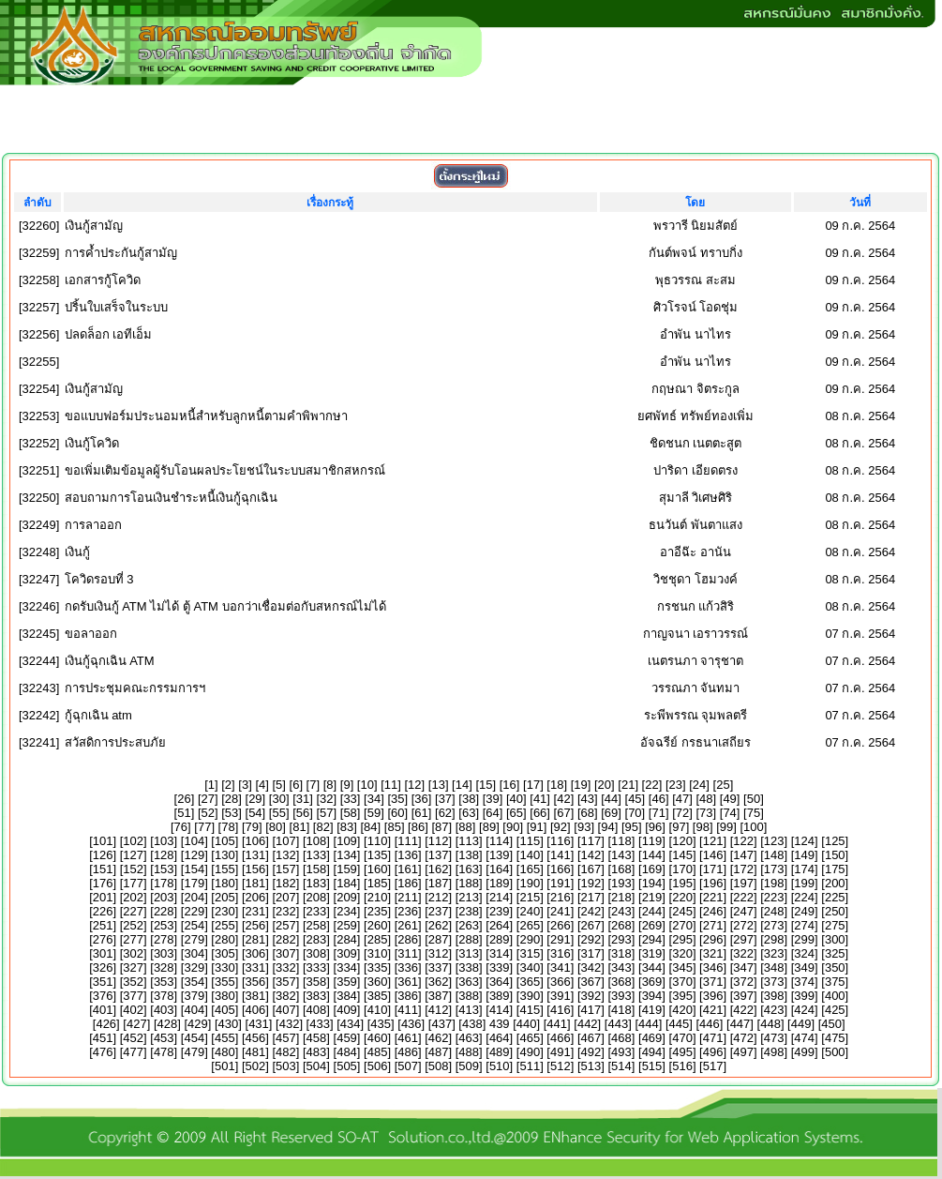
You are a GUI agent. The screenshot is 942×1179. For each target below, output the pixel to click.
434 (350, 1024)
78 (227, 827)
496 (713, 1052)
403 (164, 1010)
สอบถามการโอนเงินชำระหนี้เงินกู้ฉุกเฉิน (171, 498)
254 (194, 925)
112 (438, 841)
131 (256, 855)
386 (407, 996)
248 (774, 911)
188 (468, 883)
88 (464, 827)
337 (438, 967)
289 (499, 939)
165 (529, 869)
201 (103, 897)
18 (556, 785)
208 (317, 897)
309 (346, 953)
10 (366, 785)
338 (468, 967)
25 (722, 785)
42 (563, 799)
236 (407, 911)
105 (225, 841)
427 (137, 1024)
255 (225, 925)
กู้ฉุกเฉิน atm (98, 715)
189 (499, 883)
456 (256, 1038)
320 (682, 953)
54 (255, 813)
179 (194, 883)
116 (560, 841)
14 (462, 785)
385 (377, 996)
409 (346, 1010)
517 (713, 1066)
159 (346, 869)
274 (804, 925)
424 (804, 1010)
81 (299, 827)
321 (713, 953)
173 (774, 869)
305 (225, 953)
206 (256, 897)
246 (713, 911)
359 (346, 982)
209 (346, 897)
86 (418, 827)
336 (407, 967)
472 (743, 1038)
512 (560, 1066)
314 (499, 953)
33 (349, 799)
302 (133, 953)
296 (713, 939)
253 (164, 925)
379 (194, 996)
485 (377, 1052)
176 (103, 883)
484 (346, 1052)
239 (499, 911)
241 (560, 911)
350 (835, 967)
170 (682, 869)
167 (591, 869)
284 (346, 939)
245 (682, 911)
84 (370, 827)
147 (743, 855)
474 (804, 1038)
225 (835, 897)
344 (652, 967)
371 (713, 982)
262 (438, 925)
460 (377, 1038)
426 (106, 1024)
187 (438, 883)
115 (529, 841)
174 (804, 869)
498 (774, 1052)
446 (709, 1024)
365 (529, 982)
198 (774, 883)
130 (225, 855)
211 (407, 897)
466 (560, 1038)
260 (377, 925)
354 (194, 982)
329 (194, 967)
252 (133, 925)
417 (591, 1010)
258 (317, 925)
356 (256, 982)
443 (617, 1024)
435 (380, 1024)
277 (133, 939)
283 (317, 939)
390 (529, 996)
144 (652, 855)
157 (286, 869)
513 (591, 1066)
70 (634, 813)
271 (713, 925)
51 (183, 813)
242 (591, 911)
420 (682, 1010)
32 (326, 799)
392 (591, 996)
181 (256, 883)
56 (302, 813)
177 (133, 883)
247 (743, 911)
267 (591, 925)
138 (468, 855)
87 (441, 827)
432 (289, 1024)
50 (753, 799)
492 (591, 1052)
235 (377, 911)
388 (468, 996)
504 (317, 1066)
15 (485, 785)
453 (164, 1038)
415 (529, 1010)
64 (492, 813)
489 (499, 1052)
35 (397, 799)
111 (407, 841)
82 (322, 827)
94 (607, 827)
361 (407, 982)
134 (346, 855)
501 (225, 1066)
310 (377, 953)
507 (407, 1066)
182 (286, 883)
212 (438, 897)
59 (374, 813)
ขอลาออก (91, 634)
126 (103, 855)
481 (256, 1052)
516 (682, 1066)
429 (197, 1024)
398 (774, 996)
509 (468, 1066)
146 (713, 855)
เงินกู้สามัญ (94, 226)
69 (611, 813)
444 (648, 1024)
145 (682, 855)
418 (621, 1010)
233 (317, 911)
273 (774, 925)
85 (393, 827)
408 (317, 1010)
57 (326, 813)
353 (164, 982)
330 (225, 967)
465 (529, 1038)
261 (407, 925)
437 (441, 1024)
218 (621, 897)
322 (743, 953)
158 (317, 869)
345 (682, 967)
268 (621, 925)
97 (678, 827)
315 (529, 953)
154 (194, 869)
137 (438, 855)
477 (133, 1052)
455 (225, 1038)
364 (499, 982)
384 (346, 996)
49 (729, 799)
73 (705, 813)
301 (103, 953)
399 (804, 996)
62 (445, 813)
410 (377, 1010)
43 (587, 799)
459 (346, 1038)
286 (407, 939)
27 (208, 799)
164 (499, 869)
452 (133, 1038)
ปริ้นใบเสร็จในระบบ (116, 307)
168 (621, 869)
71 (658, 813)
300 (835, 939)
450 (831, 1024)
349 (804, 967)
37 (445, 799)
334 (346, 967)
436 (411, 1024)
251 (103, 925)
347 (743, 967)
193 (621, 883)
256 (256, 925)
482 (286, 1052)
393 (621, 996)
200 (835, 883)
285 (377, 939)
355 (225, 982)
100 (753, 827)
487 (438, 1052)
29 (255, 799)
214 (499, 897)
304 (194, 953)
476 (103, 1052)
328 (164, 967)
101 (103, 841)
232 (286, 911)
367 (591, 982)
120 (682, 841)
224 (804, 897)
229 (194, 911)
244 (652, 911)
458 (317, 1038)
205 (225, 897)
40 (516, 799)
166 (560, 869)
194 (652, 883)
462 (438, 1038)
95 (631, 827)
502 (256, 1066)
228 (164, 911)
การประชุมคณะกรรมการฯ (135, 688)
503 (286, 1066)
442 (587, 1024)
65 (516, 813)
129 (194, 855)
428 (167, 1024)
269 (652, 925)
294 (652, 939)
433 (319, 1024)
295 (682, 939)
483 (317, 1052)
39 (492, 799)
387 (438, 996)
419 (652, 1010)
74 (729, 813)
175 (835, 869)
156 (256, 869)
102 (133, 841)
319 (652, 953)
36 (420, 799)
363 (468, 982)
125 (835, 841)
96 (655, 827)
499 (804, 1052)
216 (560, 897)
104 (194, 841)
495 (682, 1052)
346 (713, 967)
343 (621, 967)
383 (317, 996)
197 (743, 883)
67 (563, 813)
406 (256, 1010)
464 (499, 1038)
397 (743, 996)
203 (164, 897)
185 (377, 883)
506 (377, 1066)
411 (407, 1010)
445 (679, 1024)
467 (591, 1038)
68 (587, 813)
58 (349, 813)
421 (713, 1010)
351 (103, 982)
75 (753, 813)
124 (804, 841)
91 (536, 827)
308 (317, 953)
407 (286, 1010)
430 (228, 1024)
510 (499, 1066)
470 (682, 1038)
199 (804, 883)
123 (774, 841)
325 (835, 953)
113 (468, 841)
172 (743, 869)
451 (103, 1038)
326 (103, 967)
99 (726, 827)
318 (621, 953)
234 (346, 911)
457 (286, 1038)
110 (377, 841)
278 (164, 939)
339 (499, 967)
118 (621, 841)
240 (529, 911)
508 (438, 1066)
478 (164, 1052)
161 (407, 869)
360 (377, 982)
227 (133, 911)
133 (317, 855)
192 (591, 883)
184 (346, 883)
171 (713, 869)
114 (499, 841)
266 (560, 925)
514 (621, 1066)
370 (682, 982)
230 (225, 911)
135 (377, 855)
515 (652, 1066)
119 (652, 841)
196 (713, 883)
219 (652, 897)
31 (302, 799)
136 (407, 855)
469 (652, 1038)
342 (591, 967)
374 (804, 982)
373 (774, 982)
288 (468, 939)
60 (397, 813)
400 (835, 996)
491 (560, 1052)
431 (258, 1024)
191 (560, 883)
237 (438, 911)
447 (740, 1024)
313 (468, 953)
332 (286, 967)
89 (489, 827)
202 (133, 897)
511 (529, 1066)
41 (539, 799)
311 (407, 953)
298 (774, 939)
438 (472, 1024)
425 (835, 1010)
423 (774, 1010)
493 (621, 1052)
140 (529, 855)
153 (164, 869)
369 (652, 982)
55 (278, 813)
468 (621, 1038)
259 (346, 925)
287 (438, 939)
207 (286, 897)
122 (743, 841)
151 (103, 869)
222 (743, 897)
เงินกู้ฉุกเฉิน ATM (110, 661)
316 (560, 953)
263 (468, 925)
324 (804, 953)
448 (770, 1024)
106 (256, 841)
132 (286, 855)
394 (652, 996)
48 (705, 799)
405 (225, 1010)
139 (499, 855)
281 (256, 939)
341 (560, 967)
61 (420, 813)
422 (743, 1010)
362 (438, 982)
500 (835, 1052)
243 (621, 911)
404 (194, 1010)
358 (317, 982)
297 (743, 939)
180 (225, 883)
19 (580, 785)
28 (231, 799)
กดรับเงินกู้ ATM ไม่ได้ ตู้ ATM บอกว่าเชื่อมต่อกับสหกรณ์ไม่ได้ (225, 606)
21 (628, 785)
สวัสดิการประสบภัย (115, 742)
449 (801, 1024)
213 (468, 897)
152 (133, 869)
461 (407, 1038)
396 (713, 996)
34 (374, 799)
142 (591, 855)
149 (804, 855)
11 (390, 785)
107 (286, 841)
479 (194, 1052)
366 (560, 982)
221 (713, 897)
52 (208, 813)
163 (468, 869)
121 (713, 841)
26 (183, 799)
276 (103, 939)
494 (652, 1052)
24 (699, 785)
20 (604, 785)
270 (682, 925)
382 (286, 996)
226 (103, 911)
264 (499, 925)
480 (225, 1052)
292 (591, 939)
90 (512, 827)
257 (286, 925)
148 (774, 855)
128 (164, 855)
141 (560, 855)
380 (225, 996)
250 (835, 911)
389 (499, 996)
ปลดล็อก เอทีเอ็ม (109, 334)
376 (103, 996)
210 (377, 897)
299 (804, 939)
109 (346, 841)
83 (346, 827)
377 (133, 996)
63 (468, 813)
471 (713, 1038)
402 (133, 1010)
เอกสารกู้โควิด (103, 280)
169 (652, 869)
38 (468, 799)
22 (651, 785)
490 (529, 1052)
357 (286, 982)
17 (533, 785)
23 (675, 785)
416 (560, 1010)
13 (437, 785)
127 (133, 855)
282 (286, 939)
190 (529, 883)
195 (682, 883)
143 (621, 855)
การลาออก (93, 525)
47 (682, 799)
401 (103, 1010)
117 (591, 841)
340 (529, 967)
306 (256, 953)
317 (591, 953)
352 (133, 982)
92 (560, 827)
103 (164, 841)
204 (194, 897)
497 (743, 1052)
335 (377, 967)
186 (407, 883)
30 (278, 799)
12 (414, 785)
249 (804, 911)
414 (499, 1010)
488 (468, 1052)
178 (164, 883)
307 (286, 953)
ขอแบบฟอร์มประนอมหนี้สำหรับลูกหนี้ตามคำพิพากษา (206, 416)
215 (529, 897)
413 (468, 1010)
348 (774, 967)
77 (204, 827)
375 (835, 982)
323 (774, 953)
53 (231, 813)
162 (438, 869)
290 (529, 939)
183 (317, 883)
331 (256, 967)
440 (526, 1024)
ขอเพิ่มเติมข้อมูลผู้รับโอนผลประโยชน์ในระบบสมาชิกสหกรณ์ (225, 470)
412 (438, 1010)
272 (743, 925)
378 (164, 996)
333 (317, 967)
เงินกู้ (77, 552)
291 (560, 939)
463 (468, 1038)
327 (133, 967)
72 (682, 813)
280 (225, 939)
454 (194, 1038)
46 (658, 799)
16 (509, 785)
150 (835, 855)
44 (611, 799)
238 (468, 911)
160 (377, 869)
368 (621, 982)
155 (225, 869)
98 (702, 827)
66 (539, 813)
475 (835, 1038)
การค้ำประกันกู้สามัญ (121, 253)
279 (194, 939)
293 (621, 939)
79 (252, 827)
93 (584, 827)
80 (275, 827)
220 (682, 897)
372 (743, 982)
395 (682, 996)
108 (317, 841)
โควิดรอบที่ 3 (99, 579)
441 (556, 1024)
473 (774, 1038)
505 (346, 1066)
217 (591, 897)
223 (774, 897)
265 (529, 925)
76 (180, 827)
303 (164, 953)
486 (407, 1052)
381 (256, 996)
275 (835, 925)
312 (438, 953)
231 (256, 911)
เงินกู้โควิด (92, 443)
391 (560, 996)
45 (634, 799)
